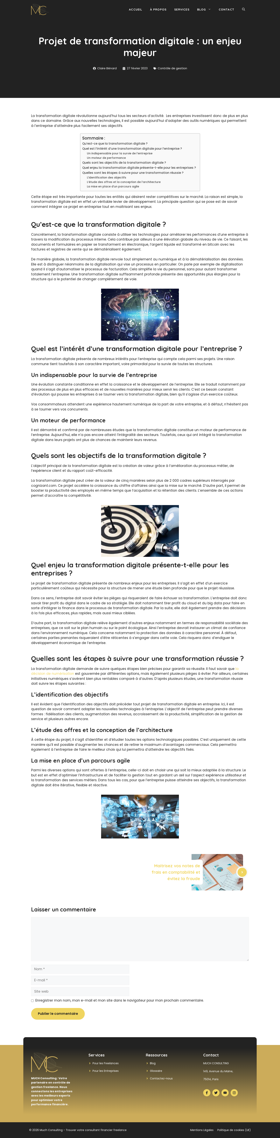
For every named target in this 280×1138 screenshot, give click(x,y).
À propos (158, 9)
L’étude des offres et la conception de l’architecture (124, 182)
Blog (206, 9)
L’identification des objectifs (106, 177)
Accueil (135, 9)
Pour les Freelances (106, 1063)
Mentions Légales (202, 1130)
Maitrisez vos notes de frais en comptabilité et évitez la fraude (176, 872)
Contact (226, 9)
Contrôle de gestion (172, 68)
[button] (243, 9)
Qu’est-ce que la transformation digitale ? (115, 143)
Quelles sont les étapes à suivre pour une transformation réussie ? (133, 173)
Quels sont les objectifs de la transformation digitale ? (124, 163)
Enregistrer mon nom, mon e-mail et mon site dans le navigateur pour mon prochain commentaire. (119, 1000)
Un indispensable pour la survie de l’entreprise (119, 153)
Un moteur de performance (106, 158)
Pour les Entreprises (106, 1071)
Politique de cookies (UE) (234, 1130)
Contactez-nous (161, 1078)
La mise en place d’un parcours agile (113, 186)
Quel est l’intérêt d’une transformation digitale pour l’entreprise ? (132, 149)
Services (181, 9)
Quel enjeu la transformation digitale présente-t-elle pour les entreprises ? (139, 168)
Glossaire (156, 1071)
